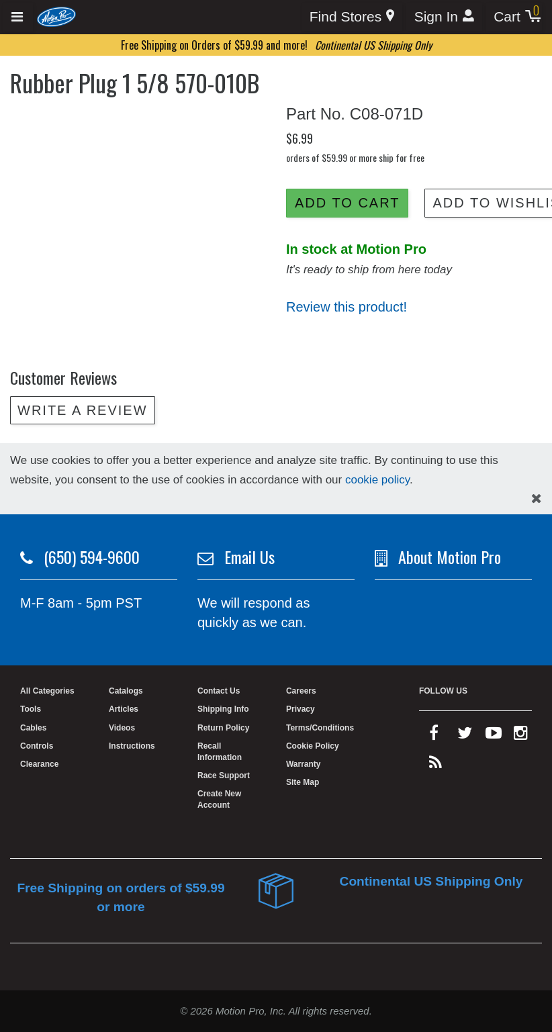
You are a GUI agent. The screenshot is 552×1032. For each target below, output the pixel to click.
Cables (33, 728)
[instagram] (521, 736)
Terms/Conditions (320, 728)
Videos (122, 728)
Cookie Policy (312, 746)
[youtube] (494, 736)
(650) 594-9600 (92, 557)
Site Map (302, 782)
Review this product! (346, 306)
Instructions (132, 746)
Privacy (300, 709)
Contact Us (218, 691)
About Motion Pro (449, 557)
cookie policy (377, 479)
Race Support (223, 775)
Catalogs (126, 691)
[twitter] (464, 736)
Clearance (39, 764)
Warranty (303, 764)
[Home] (57, 16)
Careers (301, 691)
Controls (36, 746)
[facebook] (434, 736)
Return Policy (223, 728)
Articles (123, 709)
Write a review (82, 410)
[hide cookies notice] (536, 498)
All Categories (47, 691)
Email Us (249, 557)
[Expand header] (18, 17)
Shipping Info (223, 709)
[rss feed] (435, 765)
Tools (30, 709)
